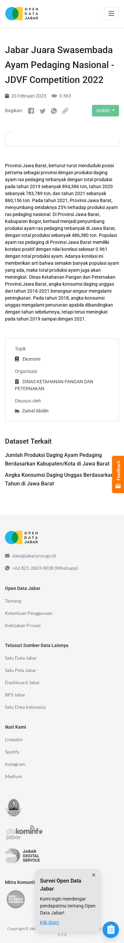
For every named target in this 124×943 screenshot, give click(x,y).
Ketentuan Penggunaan (29, 613)
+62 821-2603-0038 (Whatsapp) (45, 568)
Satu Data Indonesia (25, 707)
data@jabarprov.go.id (34, 555)
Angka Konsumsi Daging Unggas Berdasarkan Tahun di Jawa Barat (59, 479)
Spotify (12, 752)
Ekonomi (27, 359)
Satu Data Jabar (21, 658)
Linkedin (13, 739)
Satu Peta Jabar (20, 670)
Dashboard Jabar (22, 682)
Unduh (103, 110)
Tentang (13, 601)
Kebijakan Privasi (23, 625)
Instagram (15, 764)
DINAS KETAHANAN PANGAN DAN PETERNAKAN (54, 385)
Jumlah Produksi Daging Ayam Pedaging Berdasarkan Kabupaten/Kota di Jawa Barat (57, 459)
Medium (13, 776)
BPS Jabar (15, 694)
